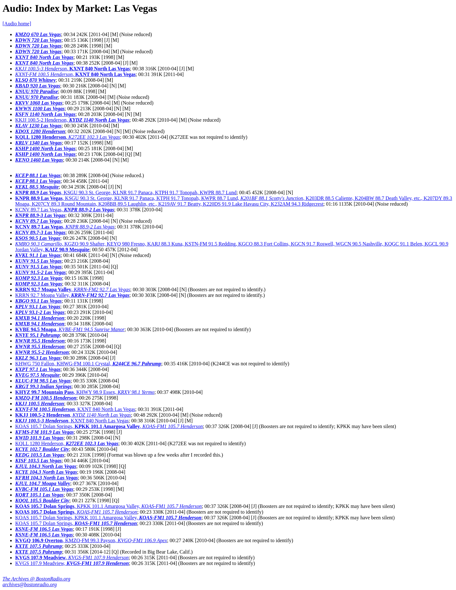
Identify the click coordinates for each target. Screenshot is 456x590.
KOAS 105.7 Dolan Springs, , (109, 426)
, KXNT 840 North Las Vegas (75, 409)
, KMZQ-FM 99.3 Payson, (91, 540)
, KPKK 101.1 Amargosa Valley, (108, 506)
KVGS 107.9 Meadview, (72, 563)
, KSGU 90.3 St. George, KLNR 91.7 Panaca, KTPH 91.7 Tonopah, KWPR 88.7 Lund (126, 192)
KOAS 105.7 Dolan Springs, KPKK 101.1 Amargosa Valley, (108, 517)
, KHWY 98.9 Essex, (84, 392)
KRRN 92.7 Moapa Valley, (72, 295)
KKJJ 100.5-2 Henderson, (72, 120)
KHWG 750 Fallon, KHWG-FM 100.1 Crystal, (88, 363)
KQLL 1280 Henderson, (66, 443)
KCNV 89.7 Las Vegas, (64, 209)
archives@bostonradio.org (30, 584)
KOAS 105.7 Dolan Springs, (76, 523)
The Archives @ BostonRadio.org (36, 578)
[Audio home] (17, 23)
